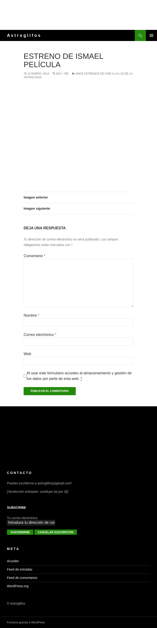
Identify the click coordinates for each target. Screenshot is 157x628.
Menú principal (151, 35)
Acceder (13, 561)
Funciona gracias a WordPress (26, 622)
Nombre (31, 315)
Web (27, 354)
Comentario (34, 256)
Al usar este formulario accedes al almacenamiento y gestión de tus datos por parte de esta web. (79, 376)
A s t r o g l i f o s (23, 35)
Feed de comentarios (22, 578)
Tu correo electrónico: (22, 518)
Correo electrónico (40, 335)
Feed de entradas (19, 569)
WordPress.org (17, 586)
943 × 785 (62, 73)
